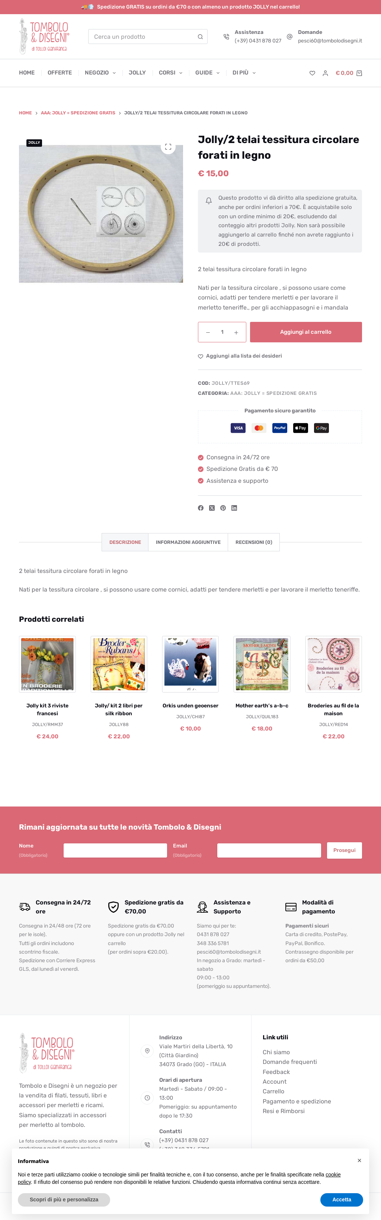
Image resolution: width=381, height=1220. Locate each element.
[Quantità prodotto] (222, 332)
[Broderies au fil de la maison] (333, 664)
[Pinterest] (223, 508)
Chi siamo (276, 1052)
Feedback (276, 1071)
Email (187, 851)
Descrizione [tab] (125, 542)
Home (27, 72)
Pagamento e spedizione (297, 1101)
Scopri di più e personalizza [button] (64, 1199)
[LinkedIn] (234, 508)
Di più (244, 73)
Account (274, 1081)
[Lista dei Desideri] (312, 73)
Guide (208, 73)
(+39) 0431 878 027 (258, 41)
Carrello (273, 1091)
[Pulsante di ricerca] (200, 36)
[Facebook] (201, 508)
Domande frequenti (290, 1061)
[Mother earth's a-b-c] (262, 664)
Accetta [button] (341, 1199)
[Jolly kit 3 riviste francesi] (47, 664)
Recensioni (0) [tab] (254, 542)
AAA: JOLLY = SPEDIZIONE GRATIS (273, 393)
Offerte (60, 72)
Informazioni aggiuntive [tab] (188, 542)
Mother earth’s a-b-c (262, 706)
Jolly (137, 72)
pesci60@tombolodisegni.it (330, 41)
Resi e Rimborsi (284, 1111)
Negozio (102, 73)
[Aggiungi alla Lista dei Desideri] (240, 356)
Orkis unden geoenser (190, 706)
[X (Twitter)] (212, 508)
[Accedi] (325, 73)
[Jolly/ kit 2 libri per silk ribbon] (119, 664)
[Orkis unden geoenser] (190, 664)
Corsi (172, 73)
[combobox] (141, 36)
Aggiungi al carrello (306, 332)
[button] (359, 1160)
